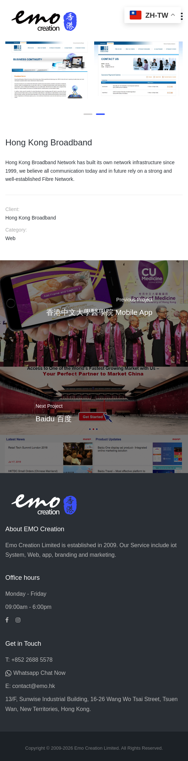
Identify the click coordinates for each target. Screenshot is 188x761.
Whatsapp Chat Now (39, 673)
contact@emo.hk (33, 686)
